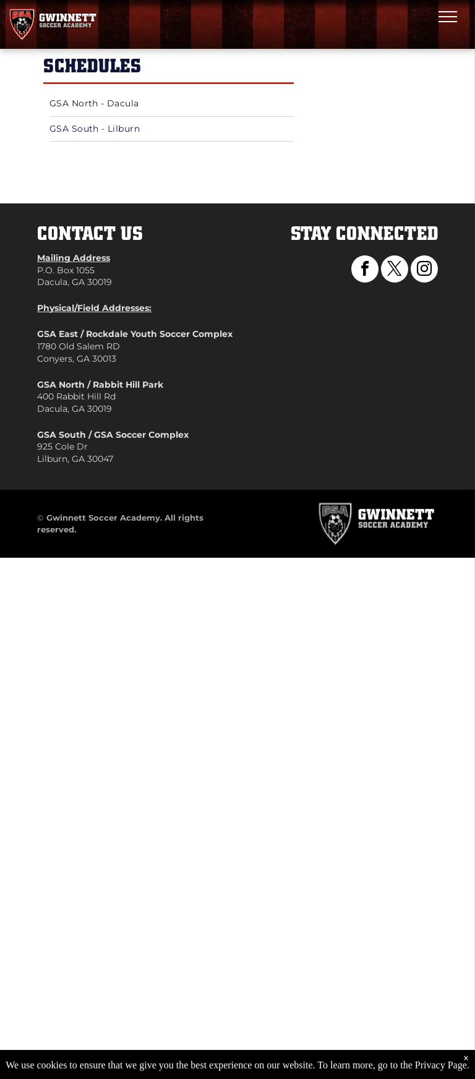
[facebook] (365, 270)
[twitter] (394, 270)
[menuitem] (171, 104)
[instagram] (424, 270)
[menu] (448, 17)
